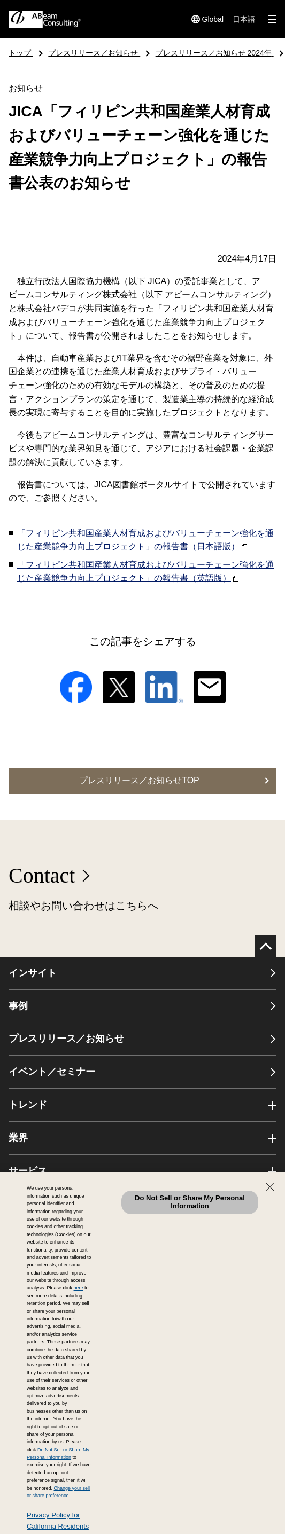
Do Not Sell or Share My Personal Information (190, 1202)
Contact (42, 875)
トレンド (28, 1104)
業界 (18, 1137)
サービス (28, 1171)
